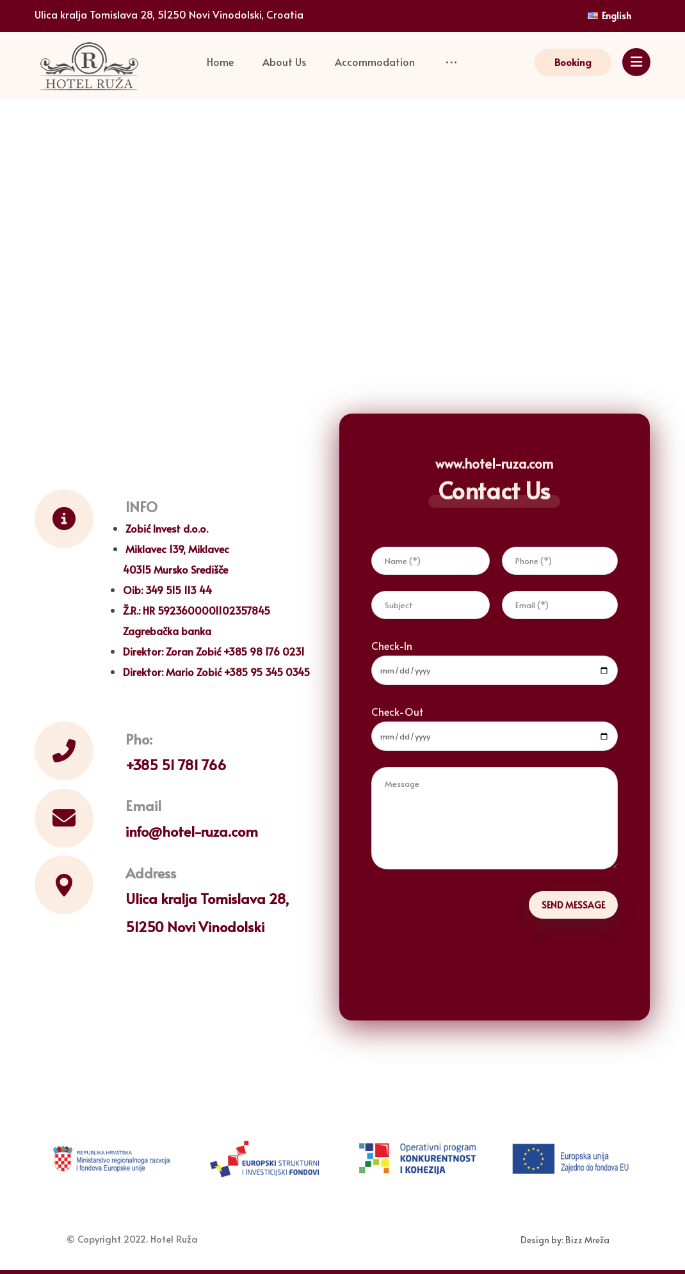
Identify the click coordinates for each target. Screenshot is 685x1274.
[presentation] (468, 956)
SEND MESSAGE (573, 905)
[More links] (446, 62)
